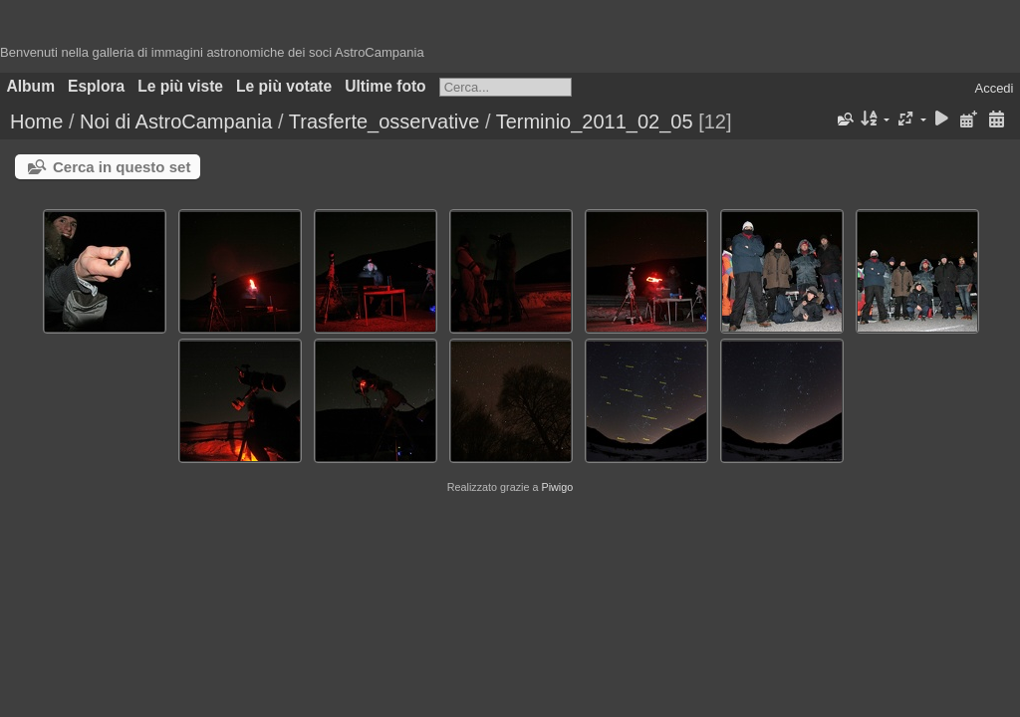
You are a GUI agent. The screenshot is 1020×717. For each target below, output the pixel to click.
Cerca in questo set (121, 166)
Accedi (993, 88)
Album (31, 86)
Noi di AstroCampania (176, 121)
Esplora (96, 86)
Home (36, 121)
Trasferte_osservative (384, 121)
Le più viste (180, 86)
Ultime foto (385, 86)
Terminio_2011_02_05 (594, 121)
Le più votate (284, 86)
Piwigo (557, 487)
